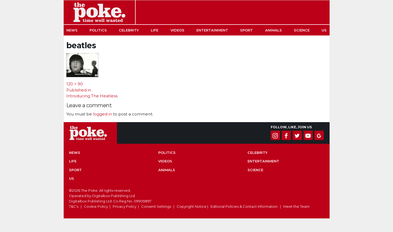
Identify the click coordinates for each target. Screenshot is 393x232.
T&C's (73, 206)
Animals (273, 30)
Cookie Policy (96, 206)
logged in (102, 114)
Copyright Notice (191, 206)
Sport (246, 30)
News (72, 30)
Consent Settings (156, 206)
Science (302, 30)
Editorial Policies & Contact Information (244, 206)
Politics (98, 30)
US (324, 30)
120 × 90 (74, 83)
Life (154, 30)
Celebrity (129, 30)
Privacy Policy (124, 206)
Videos (177, 30)
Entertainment (212, 30)
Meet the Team (296, 206)
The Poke (99, 12)
